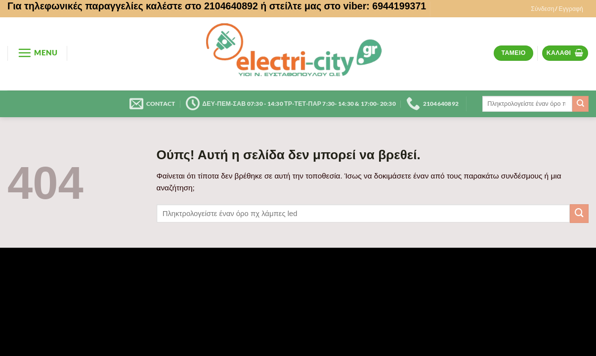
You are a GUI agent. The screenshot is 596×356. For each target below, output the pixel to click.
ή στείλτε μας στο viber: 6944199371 (343, 5)
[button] (557, 8)
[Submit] (580, 104)
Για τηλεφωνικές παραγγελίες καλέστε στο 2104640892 (132, 5)
